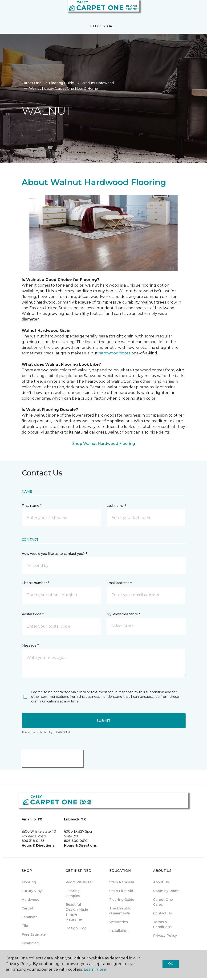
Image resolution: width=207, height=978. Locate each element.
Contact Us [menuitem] (162, 913)
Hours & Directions (38, 845)
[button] (189, 9)
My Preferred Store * (123, 614)
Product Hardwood (97, 83)
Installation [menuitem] (119, 931)
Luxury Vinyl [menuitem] (32, 891)
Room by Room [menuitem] (166, 891)
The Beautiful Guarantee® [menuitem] (120, 910)
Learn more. (95, 969)
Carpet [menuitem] (27, 908)
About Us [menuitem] (161, 882)
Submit (103, 720)
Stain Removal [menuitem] (121, 882)
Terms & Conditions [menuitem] (162, 924)
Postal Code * (33, 614)
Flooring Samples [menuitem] (72, 893)
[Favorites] (195, 9)
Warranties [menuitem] (118, 922)
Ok (170, 964)
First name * (32, 505)
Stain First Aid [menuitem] (121, 891)
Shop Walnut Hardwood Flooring (103, 443)
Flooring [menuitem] (29, 882)
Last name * (116, 505)
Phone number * (35, 582)
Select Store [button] (102, 26)
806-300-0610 (76, 841)
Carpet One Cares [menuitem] (163, 902)
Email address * (119, 582)
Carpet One (31, 83)
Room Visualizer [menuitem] (79, 882)
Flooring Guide (61, 83)
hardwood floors (114, 353)
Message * (30, 645)
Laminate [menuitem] (30, 917)
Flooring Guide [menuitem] (121, 899)
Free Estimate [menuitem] (34, 934)
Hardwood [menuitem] (30, 899)
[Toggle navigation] (7, 9)
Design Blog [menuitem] (75, 928)
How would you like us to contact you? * (54, 553)
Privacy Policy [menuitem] (165, 935)
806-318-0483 (33, 841)
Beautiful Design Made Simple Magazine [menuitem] (76, 911)
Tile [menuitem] (25, 926)
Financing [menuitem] (30, 943)
